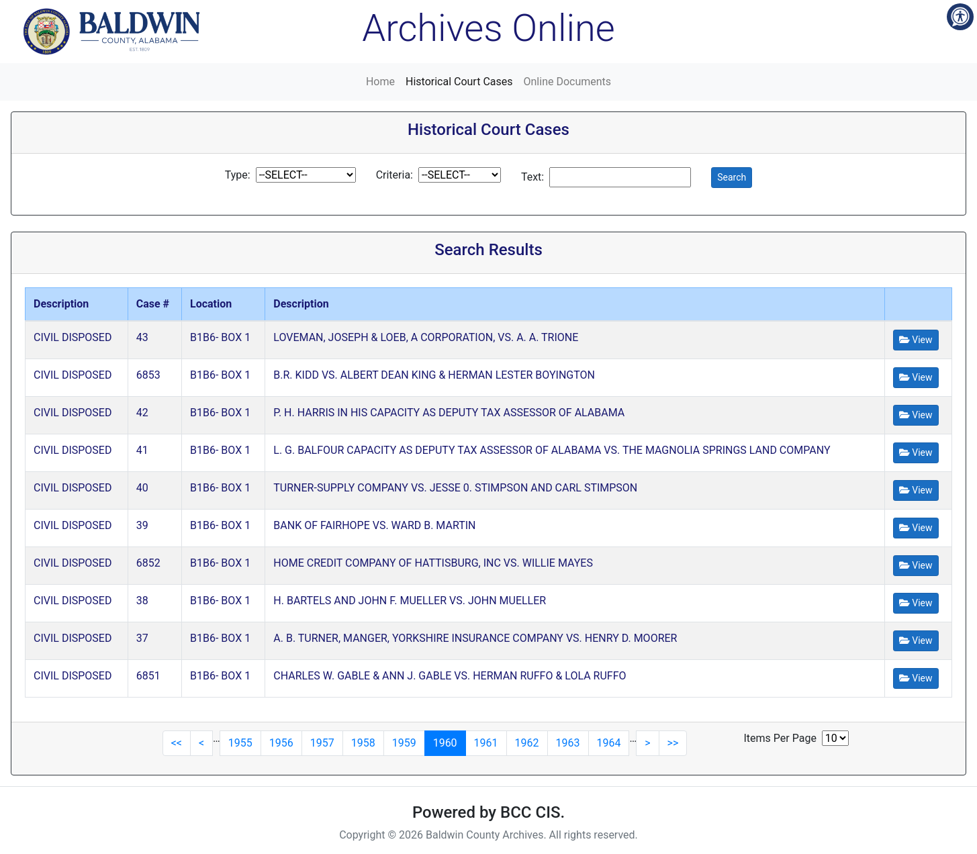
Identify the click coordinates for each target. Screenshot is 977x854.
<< (176, 743)
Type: (237, 175)
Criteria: (394, 175)
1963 (568, 743)
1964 (609, 743)
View (916, 339)
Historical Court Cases (459, 81)
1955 (240, 743)
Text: (532, 177)
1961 (486, 743)
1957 (322, 743)
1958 (363, 743)
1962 (527, 743)
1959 (404, 743)
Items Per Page (780, 738)
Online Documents (568, 81)
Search (731, 177)
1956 (281, 743)
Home (380, 81)
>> (673, 743)
